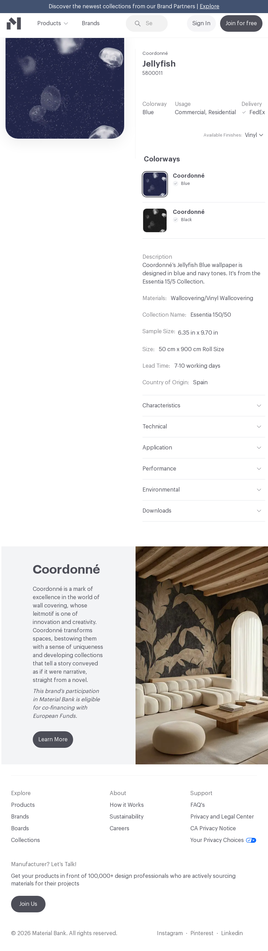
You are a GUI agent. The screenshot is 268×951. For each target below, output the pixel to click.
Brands (91, 23)
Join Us (28, 904)
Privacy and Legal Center (222, 817)
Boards (20, 828)
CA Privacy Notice (213, 828)
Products (49, 22)
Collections (25, 840)
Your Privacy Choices (223, 840)
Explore (209, 6)
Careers (119, 828)
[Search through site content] (152, 24)
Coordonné (155, 53)
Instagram (170, 933)
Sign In (201, 23)
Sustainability (126, 817)
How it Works (127, 805)
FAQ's (197, 805)
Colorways (162, 159)
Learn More (53, 739)
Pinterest (202, 933)
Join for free (241, 23)
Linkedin (232, 933)
